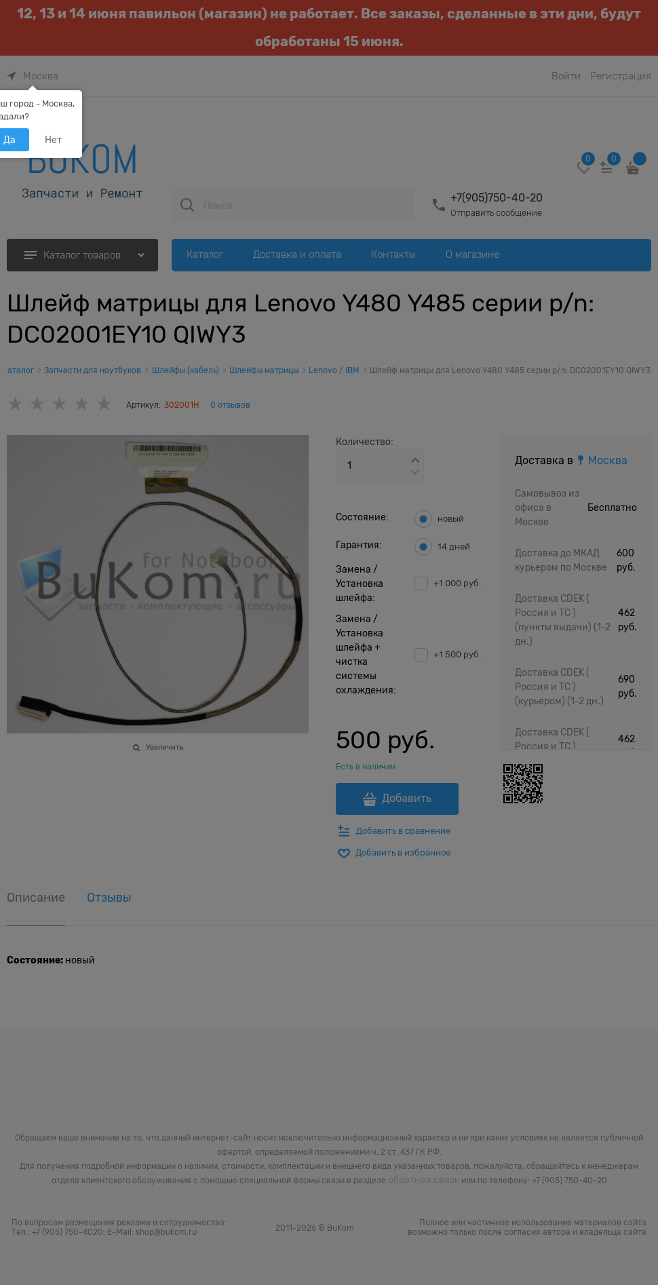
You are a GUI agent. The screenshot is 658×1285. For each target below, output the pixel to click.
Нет (53, 139)
